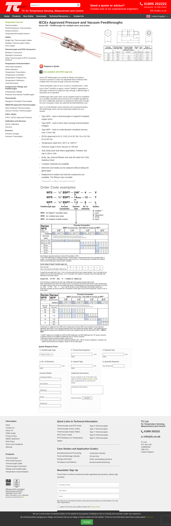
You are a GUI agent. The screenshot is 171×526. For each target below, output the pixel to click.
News (8, 425)
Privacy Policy (11, 436)
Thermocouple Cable (14, 463)
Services (8, 127)
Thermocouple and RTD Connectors (20, 49)
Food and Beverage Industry (68, 456)
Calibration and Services (15, 121)
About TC (9, 430)
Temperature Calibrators (14, 80)
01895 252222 (155, 4)
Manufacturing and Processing (69, 453)
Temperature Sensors (14, 22)
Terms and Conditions (14, 444)
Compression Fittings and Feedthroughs (16, 88)
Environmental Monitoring (100, 462)
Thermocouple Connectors (16, 466)
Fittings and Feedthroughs (16, 469)
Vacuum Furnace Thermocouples (18, 111)
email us (91, 379)
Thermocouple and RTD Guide (69, 426)
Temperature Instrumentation (17, 63)
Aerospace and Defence (66, 462)
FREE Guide (11, 433)
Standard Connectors (13, 55)
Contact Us (79, 16)
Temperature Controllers (14, 75)
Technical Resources (60, 16)
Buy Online (28, 16)
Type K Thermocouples (99, 426)
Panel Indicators (11, 69)
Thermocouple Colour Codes (68, 429)
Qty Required (108, 366)
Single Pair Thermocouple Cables (18, 40)
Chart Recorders (11, 83)
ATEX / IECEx (10, 114)
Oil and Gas (94, 456)
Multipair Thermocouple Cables (17, 43)
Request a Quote (51, 66)
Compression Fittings (13, 92)
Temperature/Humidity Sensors (17, 34)
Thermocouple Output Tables (68, 432)
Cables (8, 37)
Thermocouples (11, 25)
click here (149, 517)
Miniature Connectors (13, 53)
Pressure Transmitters (14, 136)
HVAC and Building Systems (101, 459)
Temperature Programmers (15, 78)
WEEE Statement (12, 439)
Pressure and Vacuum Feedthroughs (19, 95)
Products (16, 16)
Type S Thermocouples (99, 438)
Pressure (9, 130)
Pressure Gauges (12, 134)
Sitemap (9, 447)
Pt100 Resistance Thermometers (18, 28)
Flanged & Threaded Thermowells (18, 101)
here (22, 497)
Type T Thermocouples (99, 432)
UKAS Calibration (12, 124)
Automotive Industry (97, 453)
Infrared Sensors (11, 31)
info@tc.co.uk (160, 10)
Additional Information (87, 390)
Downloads (41, 16)
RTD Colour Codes (64, 435)
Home (7, 16)
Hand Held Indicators (13, 67)
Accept (87, 522)
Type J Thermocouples (99, 429)
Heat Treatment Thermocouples (17, 108)
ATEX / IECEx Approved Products (18, 117)
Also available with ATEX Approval (57, 72)
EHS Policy (10, 441)
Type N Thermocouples (99, 435)
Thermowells (10, 98)
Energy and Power (64, 459)
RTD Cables (10, 46)
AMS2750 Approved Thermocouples (20, 105)
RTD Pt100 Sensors (13, 461)
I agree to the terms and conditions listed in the (80, 507)
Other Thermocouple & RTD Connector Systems (20, 59)
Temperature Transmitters (15, 72)
